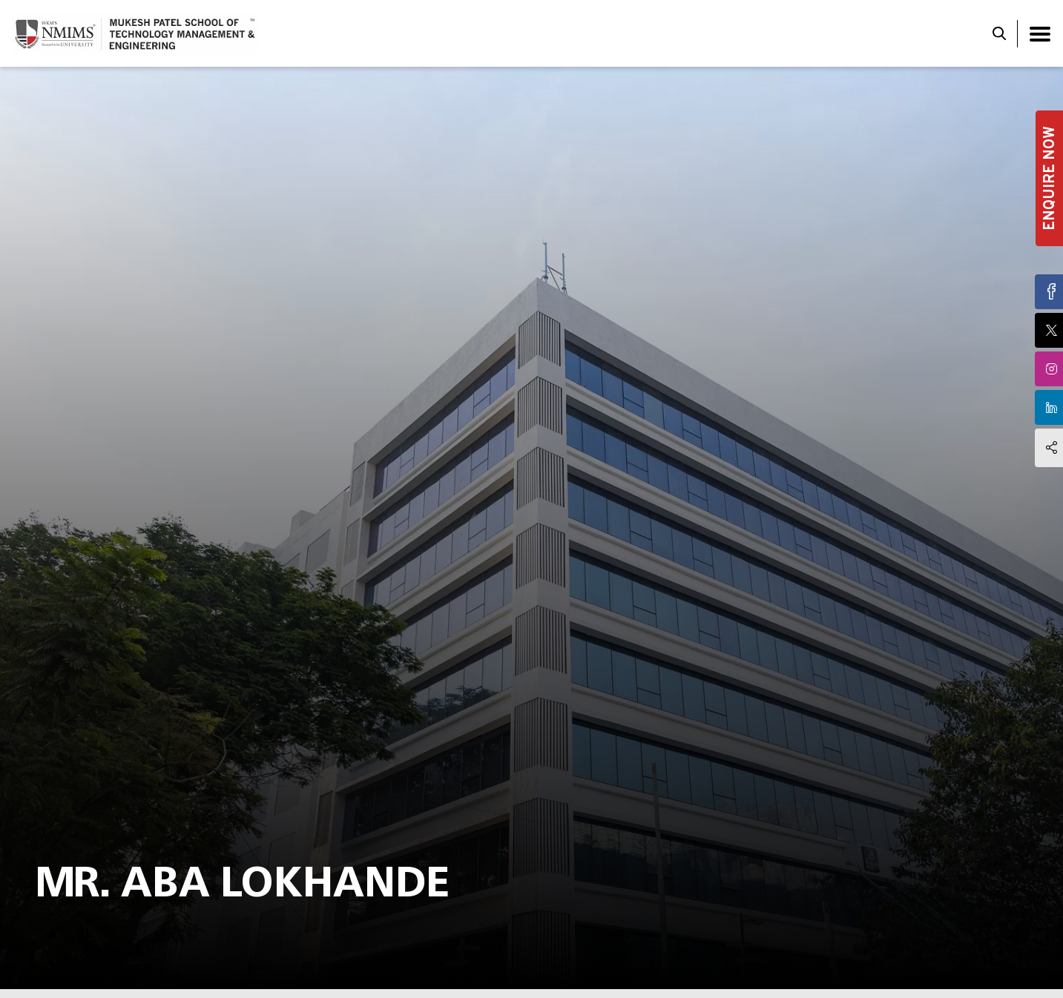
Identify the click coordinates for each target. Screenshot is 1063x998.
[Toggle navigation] (1040, 34)
